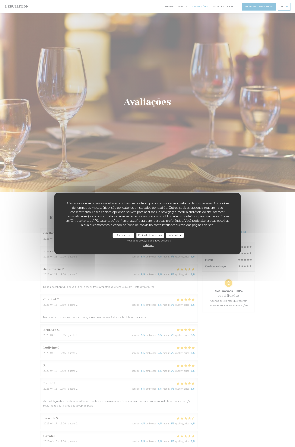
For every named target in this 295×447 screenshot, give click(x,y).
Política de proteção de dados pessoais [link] (149, 240)
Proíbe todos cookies (150, 235)
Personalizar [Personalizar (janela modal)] (175, 235)
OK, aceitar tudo (123, 235)
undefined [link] (148, 245)
